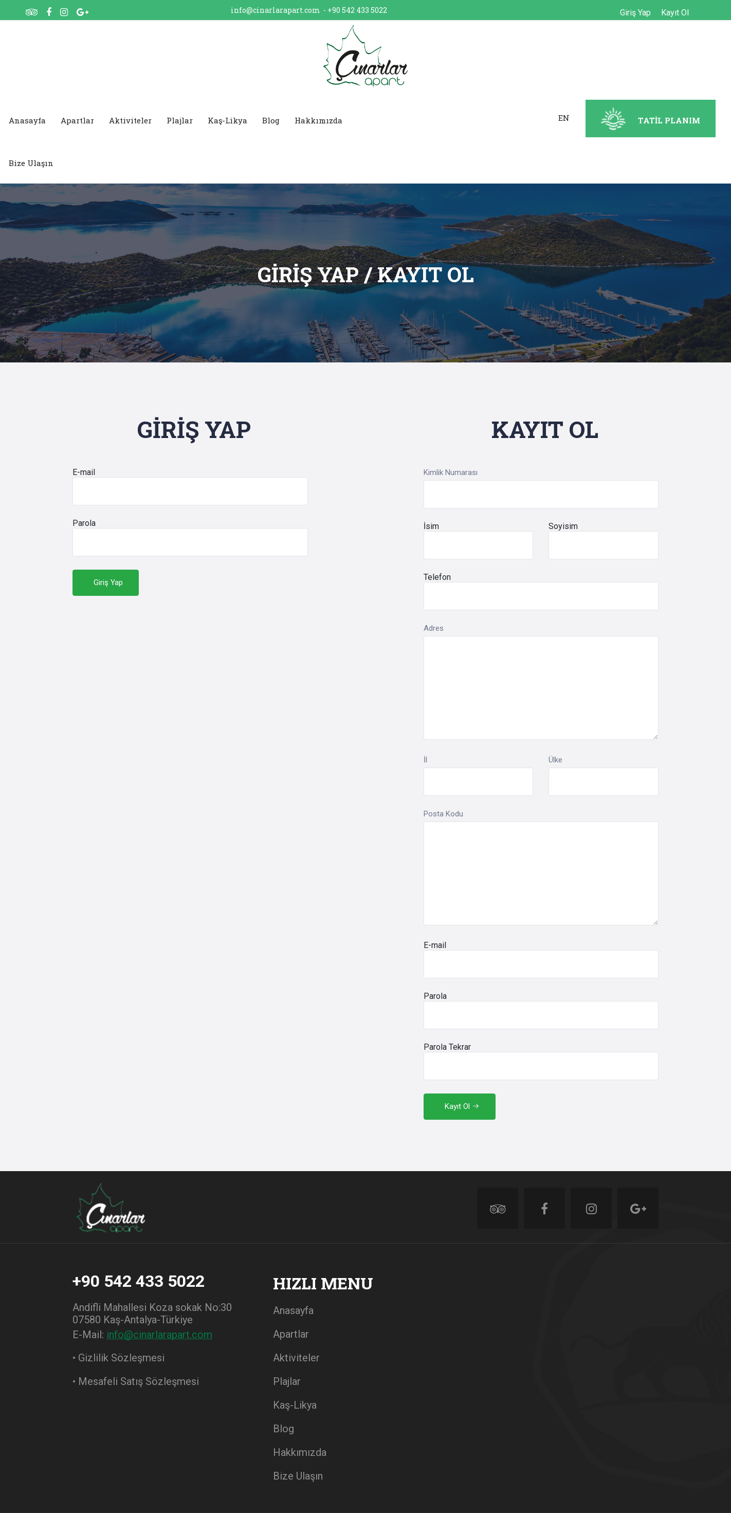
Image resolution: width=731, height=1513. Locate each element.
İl (425, 759)
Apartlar (77, 120)
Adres (434, 628)
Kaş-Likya (227, 120)
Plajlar (180, 120)
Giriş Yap (635, 12)
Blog (271, 120)
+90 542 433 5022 (357, 10)
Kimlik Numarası (451, 472)
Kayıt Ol (675, 12)
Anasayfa (27, 120)
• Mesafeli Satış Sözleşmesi (135, 1381)
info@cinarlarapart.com (275, 10)
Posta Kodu (443, 813)
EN (564, 118)
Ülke (555, 759)
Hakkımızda (318, 120)
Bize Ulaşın (31, 163)
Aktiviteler (130, 120)
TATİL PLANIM (669, 120)
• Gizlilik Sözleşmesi (118, 1358)
